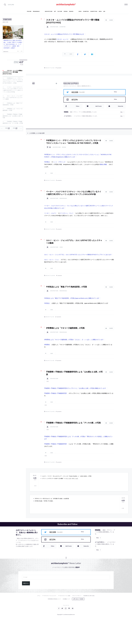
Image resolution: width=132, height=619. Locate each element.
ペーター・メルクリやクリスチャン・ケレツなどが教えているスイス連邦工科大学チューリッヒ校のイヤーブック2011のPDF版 (13, 89)
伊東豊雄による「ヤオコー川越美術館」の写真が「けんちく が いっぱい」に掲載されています (73, 339)
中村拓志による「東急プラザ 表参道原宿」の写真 (12, 104)
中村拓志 (47, 303)
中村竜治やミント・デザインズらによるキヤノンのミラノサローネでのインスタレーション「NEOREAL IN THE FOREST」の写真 (13, 81)
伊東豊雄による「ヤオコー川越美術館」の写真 (65, 328)
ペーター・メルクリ (50, 213)
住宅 (48, 381)
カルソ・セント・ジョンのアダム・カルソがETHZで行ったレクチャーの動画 (12, 97)
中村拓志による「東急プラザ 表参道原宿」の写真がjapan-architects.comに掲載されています (71, 298)
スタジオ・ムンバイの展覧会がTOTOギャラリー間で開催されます (64, 34)
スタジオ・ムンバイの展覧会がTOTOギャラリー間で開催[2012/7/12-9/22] (12, 72)
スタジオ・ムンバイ (62, 39)
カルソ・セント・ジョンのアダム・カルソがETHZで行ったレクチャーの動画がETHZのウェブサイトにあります (78, 254)
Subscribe (120, 106)
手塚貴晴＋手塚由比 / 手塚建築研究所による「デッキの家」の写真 (13, 122)
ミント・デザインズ (59, 162)
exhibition (62, 26)
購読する (26, 583)
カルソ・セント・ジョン (51, 259)
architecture (54, 26)
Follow (115, 91)
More (122, 111)
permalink (59, 67)
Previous (18, 51)
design (64, 147)
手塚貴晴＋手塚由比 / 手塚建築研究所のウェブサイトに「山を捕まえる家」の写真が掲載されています (75, 388)
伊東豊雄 (47, 344)
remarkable (63, 198)
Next (21, 51)
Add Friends (98, 106)
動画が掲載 (103, 164)
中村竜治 (47, 162)
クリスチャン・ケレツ (66, 213)
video (61, 247)
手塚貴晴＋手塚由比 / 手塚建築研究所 (55, 393)
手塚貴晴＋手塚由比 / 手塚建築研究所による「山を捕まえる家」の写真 (13, 116)
